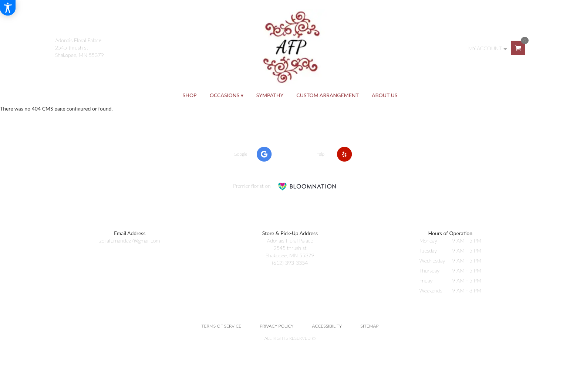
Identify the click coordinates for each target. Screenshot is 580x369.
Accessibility (327, 326)
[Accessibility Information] (8, 8)
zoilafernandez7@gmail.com (130, 240)
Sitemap (369, 326)
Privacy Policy (276, 326)
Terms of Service (222, 326)
